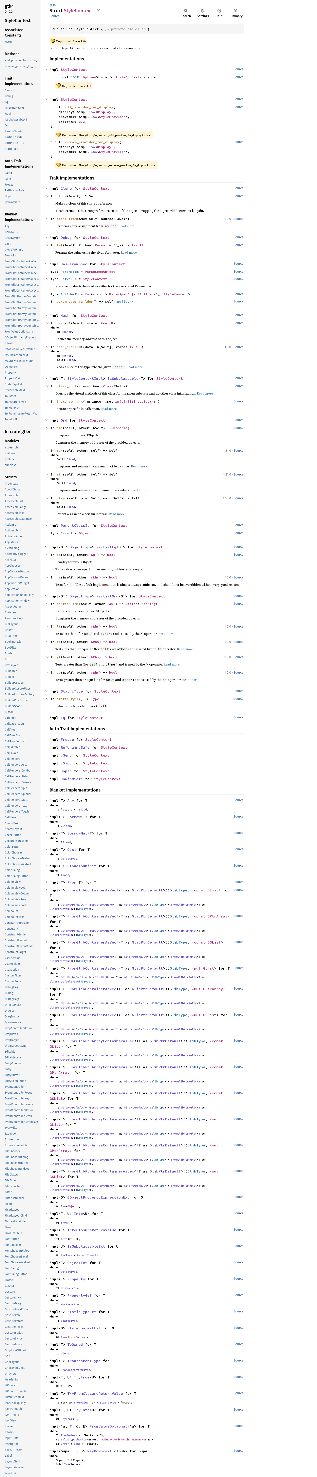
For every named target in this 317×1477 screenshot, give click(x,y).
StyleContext (74, 69)
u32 (82, 122)
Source (55, 16)
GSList (214, 942)
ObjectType (81, 547)
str (96, 294)
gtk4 (53, 5)
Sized (71, 360)
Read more (126, 226)
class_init (67, 386)
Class (108, 386)
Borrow (74, 817)
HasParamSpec (74, 264)
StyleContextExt (84, 1328)
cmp (60, 428)
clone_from (67, 219)
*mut (197, 968)
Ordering (121, 428)
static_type (68, 699)
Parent (67, 533)
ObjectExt (77, 1262)
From (71, 882)
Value (73, 1239)
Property (76, 1279)
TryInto (82, 1410)
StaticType (72, 691)
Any (70, 800)
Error (65, 1444)
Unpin (66, 771)
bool (111, 555)
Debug (66, 237)
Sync (67, 763)
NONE (75, 77)
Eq (63, 717)
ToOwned (75, 1344)
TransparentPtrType (75, 1370)
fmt (60, 245)
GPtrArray (217, 916)
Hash (65, 315)
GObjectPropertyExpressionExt (98, 1197)
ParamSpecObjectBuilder (131, 294)
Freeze (67, 739)
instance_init (70, 401)
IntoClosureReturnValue (91, 1230)
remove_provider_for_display (92, 142)
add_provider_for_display (89, 107)
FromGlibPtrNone (100, 904)
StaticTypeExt (81, 1311)
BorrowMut (77, 833)
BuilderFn (70, 294)
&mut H (107, 323)
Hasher (67, 332)
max (60, 450)
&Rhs (95, 577)
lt (59, 626)
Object (85, 533)
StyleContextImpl (85, 378)
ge (59, 672)
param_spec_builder (75, 301)
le (59, 642)
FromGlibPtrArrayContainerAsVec (100, 1041)
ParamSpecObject (100, 272)
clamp (62, 498)
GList (213, 890)
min (60, 474)
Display (104, 112)
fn (87, 294)
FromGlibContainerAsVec (91, 890)
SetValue (69, 279)
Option (89, 77)
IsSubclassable (122, 378)
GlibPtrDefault (147, 890)
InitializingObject (133, 401)
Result (137, 245)
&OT (94, 555)
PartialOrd (107, 596)
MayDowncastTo (101, 1451)
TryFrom (82, 1377)
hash (61, 323)
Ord (64, 420)
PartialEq (106, 547)
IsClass (66, 1255)
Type (95, 699)
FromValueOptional (108, 1426)
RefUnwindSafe (75, 747)
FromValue (81, 1402)
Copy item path (98, 10)
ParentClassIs (75, 525)
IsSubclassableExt (86, 1246)
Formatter (104, 245)
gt (59, 657)
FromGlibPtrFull (183, 904)
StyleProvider (112, 117)
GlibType (178, 890)
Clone (66, 188)
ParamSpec (70, 272)
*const (199, 890)
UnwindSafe (72, 779)
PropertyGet (79, 1295)
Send (67, 755)
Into (78, 1213)
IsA (92, 112)
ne (59, 577)
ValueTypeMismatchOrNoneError (124, 1439)
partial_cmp (68, 604)
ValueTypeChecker (74, 1439)
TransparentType (84, 1360)
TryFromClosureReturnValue (95, 1393)
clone (62, 196)
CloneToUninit (81, 866)
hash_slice (67, 347)
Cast (71, 849)
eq (59, 555)
